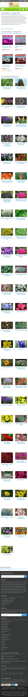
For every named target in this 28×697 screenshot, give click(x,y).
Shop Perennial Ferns (21, 330)
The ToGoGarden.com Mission (7, 600)
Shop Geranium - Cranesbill (7, 536)
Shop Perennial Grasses (7, 219)
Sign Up (24, 614)
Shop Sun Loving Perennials (21, 144)
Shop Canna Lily (21, 311)
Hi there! (23, 0)
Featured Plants (4, 624)
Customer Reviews (5, 603)
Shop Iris (21, 349)
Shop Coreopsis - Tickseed (7, 499)
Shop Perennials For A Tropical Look (21, 219)
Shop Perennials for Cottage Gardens (21, 237)
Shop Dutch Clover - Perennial (7, 331)
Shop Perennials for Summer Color (21, 88)
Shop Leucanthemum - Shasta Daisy (21, 368)
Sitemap (3, 605)
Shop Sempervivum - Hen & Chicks (7, 293)
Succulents (3, 644)
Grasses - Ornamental (6, 629)
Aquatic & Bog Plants (5, 621)
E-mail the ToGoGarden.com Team (11, 658)
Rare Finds (3, 641)
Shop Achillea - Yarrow (7, 465)
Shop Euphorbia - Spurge (7, 517)
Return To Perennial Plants (7, 28)
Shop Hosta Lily (21, 405)
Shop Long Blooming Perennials (7, 125)
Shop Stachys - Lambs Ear (21, 424)
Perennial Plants (5, 637)
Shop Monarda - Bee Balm (21, 256)
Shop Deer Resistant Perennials (21, 181)
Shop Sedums (7, 554)
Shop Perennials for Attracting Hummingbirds (7, 144)
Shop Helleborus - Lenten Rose (21, 443)
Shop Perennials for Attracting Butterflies (21, 125)
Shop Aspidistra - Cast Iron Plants (7, 275)
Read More (21, 592)
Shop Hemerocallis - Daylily (7, 349)
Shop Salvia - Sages (7, 405)
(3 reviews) (9, 70)
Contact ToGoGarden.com (9, 656)
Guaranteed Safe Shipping (6, 601)
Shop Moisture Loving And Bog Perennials (21, 200)
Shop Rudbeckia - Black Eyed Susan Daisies (21, 387)
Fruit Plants (4, 626)
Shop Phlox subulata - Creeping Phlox (21, 293)
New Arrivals (4, 636)
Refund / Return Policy (22, 688)
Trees (2, 646)
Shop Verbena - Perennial (7, 443)
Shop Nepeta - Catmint (21, 275)
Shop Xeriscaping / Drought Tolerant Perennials (7, 200)
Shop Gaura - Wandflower (21, 517)
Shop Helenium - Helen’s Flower (21, 536)
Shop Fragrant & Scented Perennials (21, 163)
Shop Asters (21, 479)
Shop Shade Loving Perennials (6, 163)
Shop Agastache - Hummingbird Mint (21, 461)
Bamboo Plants (4, 623)
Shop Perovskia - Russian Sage (7, 387)
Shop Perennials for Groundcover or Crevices (7, 238)
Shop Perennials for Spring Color (7, 88)
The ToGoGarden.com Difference (8, 598)
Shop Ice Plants (7, 423)
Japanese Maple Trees (6, 634)
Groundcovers (4, 631)
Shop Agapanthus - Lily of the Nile (7, 312)
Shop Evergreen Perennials (7, 256)
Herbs (2, 632)
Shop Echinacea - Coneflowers (21, 499)
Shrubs (3, 642)
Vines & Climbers (5, 647)
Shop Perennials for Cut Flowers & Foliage (7, 181)
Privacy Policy (13, 688)
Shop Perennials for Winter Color (21, 107)
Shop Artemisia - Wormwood (7, 480)
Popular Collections (5, 639)
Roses (2, 649)
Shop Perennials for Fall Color (7, 107)
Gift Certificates (4, 627)
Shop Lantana (7, 367)
